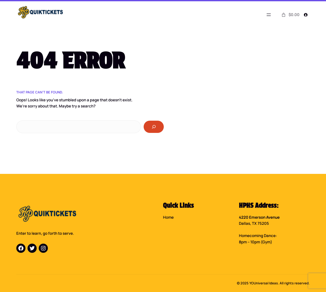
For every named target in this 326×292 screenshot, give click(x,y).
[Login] (305, 15)
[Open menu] (269, 15)
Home (168, 217)
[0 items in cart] (290, 15)
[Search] (153, 126)
